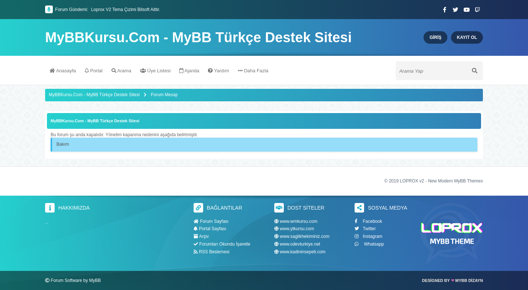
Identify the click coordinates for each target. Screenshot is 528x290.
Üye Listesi (155, 70)
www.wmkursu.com (296, 221)
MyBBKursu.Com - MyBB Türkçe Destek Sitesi (198, 37)
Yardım (218, 70)
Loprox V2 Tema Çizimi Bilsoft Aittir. (125, 9)
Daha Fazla (253, 70)
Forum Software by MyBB (76, 280)
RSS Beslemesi (212, 251)
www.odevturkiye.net (297, 244)
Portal (94, 70)
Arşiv (201, 236)
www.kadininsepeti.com (300, 252)
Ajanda (189, 70)
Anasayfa (63, 70)
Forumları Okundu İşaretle (222, 244)
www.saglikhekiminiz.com (302, 236)
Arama (121, 70)
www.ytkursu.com (294, 228)
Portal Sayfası (210, 228)
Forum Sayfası (211, 221)
